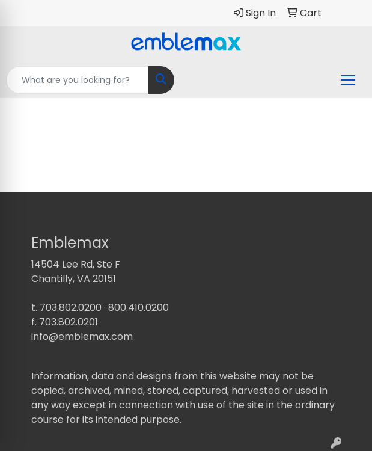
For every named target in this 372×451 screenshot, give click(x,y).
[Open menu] (348, 80)
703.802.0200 (71, 307)
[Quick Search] (77, 80)
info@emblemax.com (82, 336)
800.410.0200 (138, 307)
